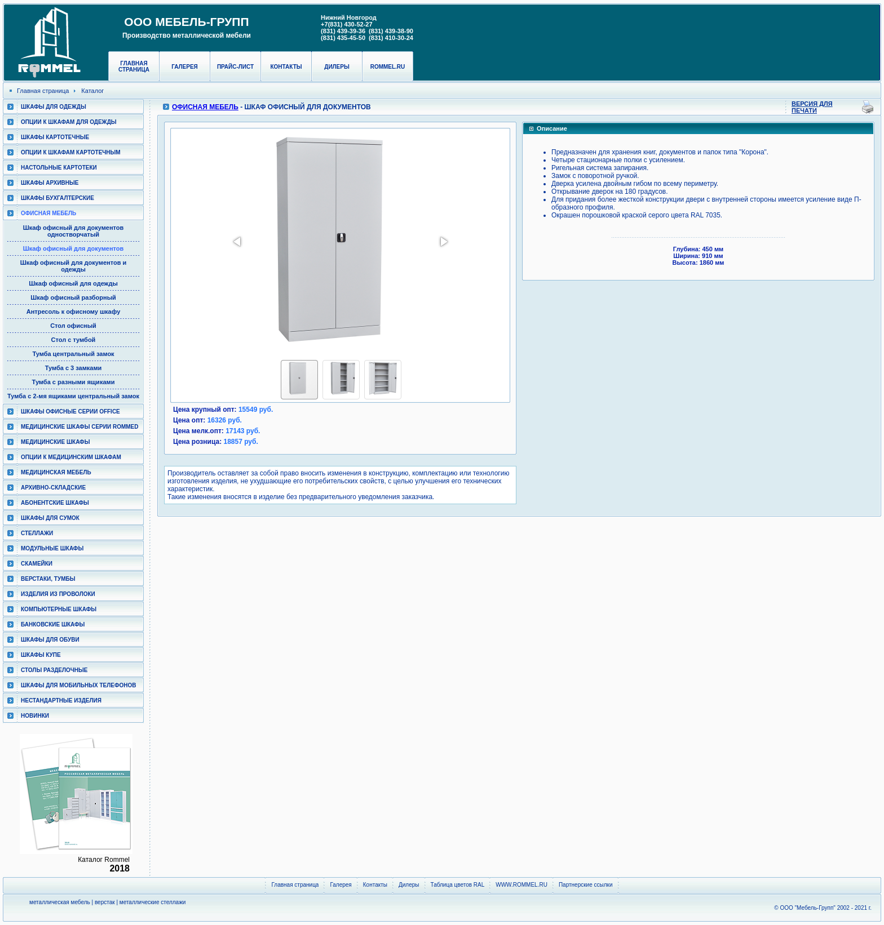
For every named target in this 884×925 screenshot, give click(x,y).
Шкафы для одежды (53, 107)
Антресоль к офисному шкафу (73, 311)
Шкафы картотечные (55, 137)
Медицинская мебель (56, 472)
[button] (238, 242)
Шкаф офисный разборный (73, 297)
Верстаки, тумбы (48, 579)
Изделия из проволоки (58, 594)
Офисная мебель (48, 213)
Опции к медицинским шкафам (71, 457)
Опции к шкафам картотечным (71, 152)
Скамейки (36, 564)
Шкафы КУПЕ (41, 655)
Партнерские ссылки (586, 885)
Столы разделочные (54, 670)
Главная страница (133, 66)
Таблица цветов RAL (458, 885)
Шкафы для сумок (50, 518)
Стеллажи (37, 533)
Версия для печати (812, 107)
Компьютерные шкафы (58, 609)
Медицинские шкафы (55, 442)
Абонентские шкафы (55, 503)
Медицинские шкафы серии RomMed (79, 427)
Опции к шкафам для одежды (69, 122)
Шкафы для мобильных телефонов (78, 685)
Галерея (184, 67)
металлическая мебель (59, 902)
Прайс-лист (235, 67)
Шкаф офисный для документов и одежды (73, 266)
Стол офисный (73, 325)
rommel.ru (387, 67)
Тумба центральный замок (73, 353)
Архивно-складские (53, 487)
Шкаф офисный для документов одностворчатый (73, 231)
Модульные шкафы (52, 548)
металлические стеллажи (153, 902)
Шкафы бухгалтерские (57, 198)
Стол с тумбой (73, 339)
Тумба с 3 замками (73, 367)
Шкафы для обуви (50, 640)
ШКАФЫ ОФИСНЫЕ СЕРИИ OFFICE (70, 411)
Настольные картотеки (59, 167)
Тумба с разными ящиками (73, 382)
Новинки (35, 716)
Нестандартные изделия (61, 700)
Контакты (286, 67)
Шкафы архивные (50, 183)
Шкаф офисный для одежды (73, 283)
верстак (105, 902)
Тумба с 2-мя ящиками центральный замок (73, 396)
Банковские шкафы (53, 624)
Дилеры (336, 67)
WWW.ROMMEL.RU (521, 885)
